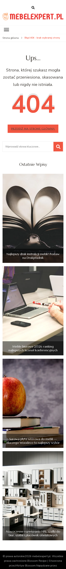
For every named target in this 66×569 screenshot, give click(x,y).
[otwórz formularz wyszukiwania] (33, 8)
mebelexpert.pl (41, 556)
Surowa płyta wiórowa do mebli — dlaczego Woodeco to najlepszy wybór (33, 440)
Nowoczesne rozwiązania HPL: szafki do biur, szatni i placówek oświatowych (33, 533)
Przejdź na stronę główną (33, 128)
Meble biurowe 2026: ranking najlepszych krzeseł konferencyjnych (33, 348)
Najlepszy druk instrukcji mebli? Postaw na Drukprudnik (33, 255)
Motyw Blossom (26, 565)
